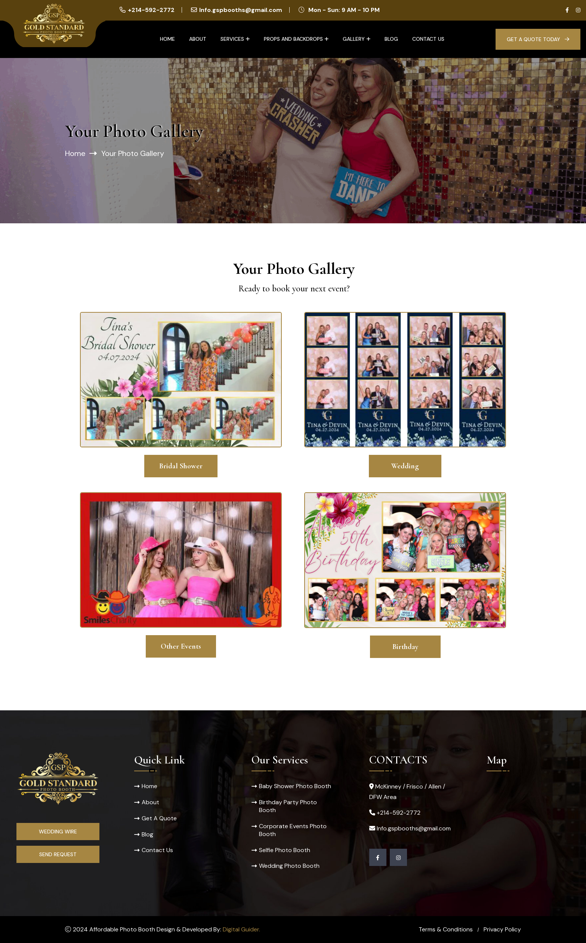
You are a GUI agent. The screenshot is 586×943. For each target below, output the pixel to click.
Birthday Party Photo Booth (288, 806)
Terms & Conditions (446, 929)
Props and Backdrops (293, 39)
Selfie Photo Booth (284, 850)
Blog (391, 39)
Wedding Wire (58, 831)
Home (167, 39)
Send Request (58, 854)
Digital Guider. (241, 929)
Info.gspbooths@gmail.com (240, 10)
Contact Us (428, 39)
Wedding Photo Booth (289, 866)
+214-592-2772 (151, 10)
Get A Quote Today (538, 39)
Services (232, 39)
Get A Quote (159, 818)
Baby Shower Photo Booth (295, 786)
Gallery (354, 39)
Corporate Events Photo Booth (293, 830)
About (197, 39)
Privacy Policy (502, 929)
